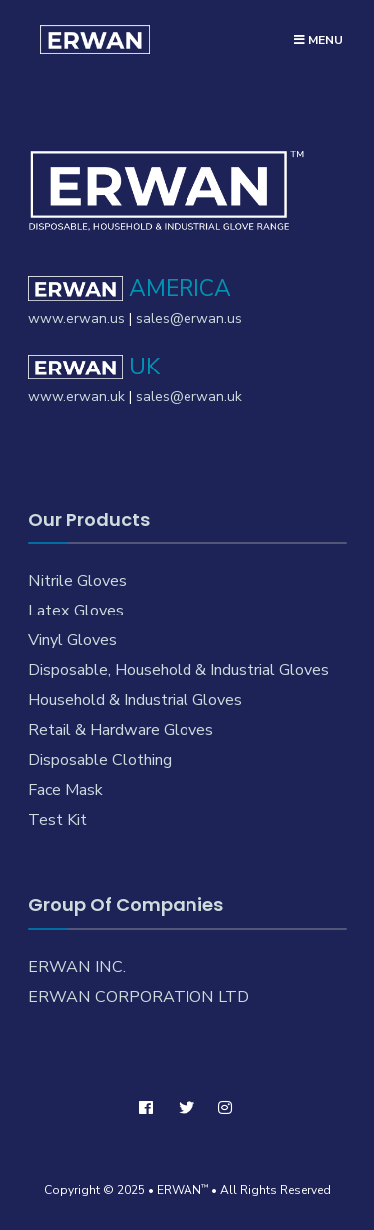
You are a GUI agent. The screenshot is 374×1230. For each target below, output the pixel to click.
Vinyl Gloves (72, 640)
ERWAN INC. (77, 967)
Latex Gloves (76, 610)
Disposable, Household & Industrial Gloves (178, 670)
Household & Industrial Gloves (135, 700)
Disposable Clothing (100, 760)
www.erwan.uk (76, 396)
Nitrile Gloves (77, 581)
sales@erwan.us (189, 318)
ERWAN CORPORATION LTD (138, 997)
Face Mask (65, 790)
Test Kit (57, 820)
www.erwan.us (76, 318)
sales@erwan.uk (189, 396)
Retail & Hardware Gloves (120, 730)
